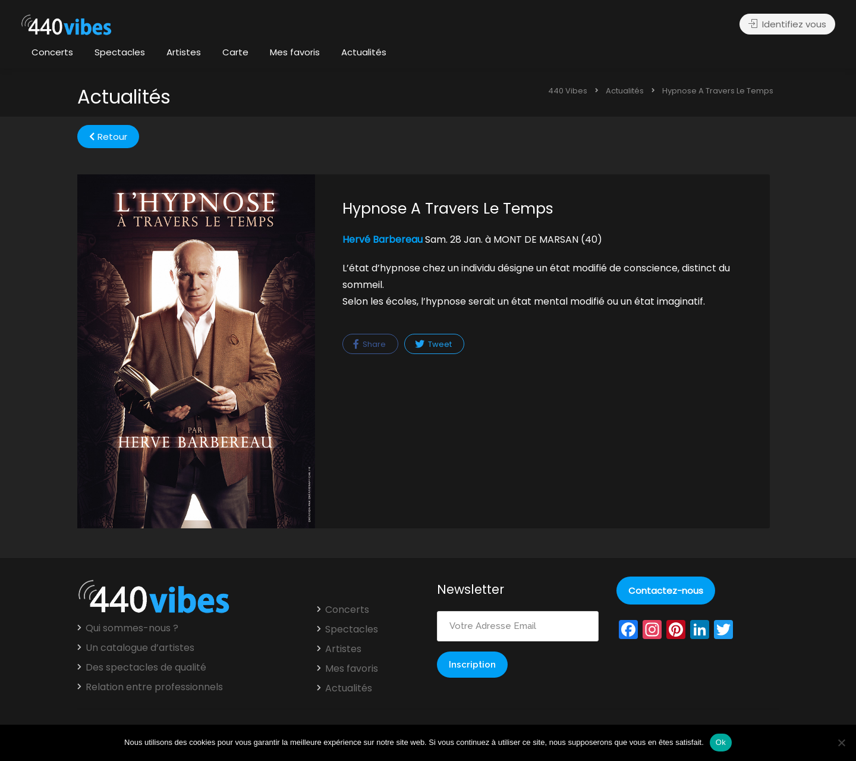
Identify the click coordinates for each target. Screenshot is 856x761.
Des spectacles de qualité (146, 667)
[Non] (841, 743)
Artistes (183, 52)
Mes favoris (295, 52)
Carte (235, 52)
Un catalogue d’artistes (140, 647)
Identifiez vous (787, 24)
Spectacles (120, 52)
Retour (108, 136)
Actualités (363, 52)
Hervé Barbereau (382, 239)
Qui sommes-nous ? (132, 628)
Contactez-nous (665, 590)
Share (369, 344)
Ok (721, 742)
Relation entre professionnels (154, 687)
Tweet (433, 344)
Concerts (52, 52)
